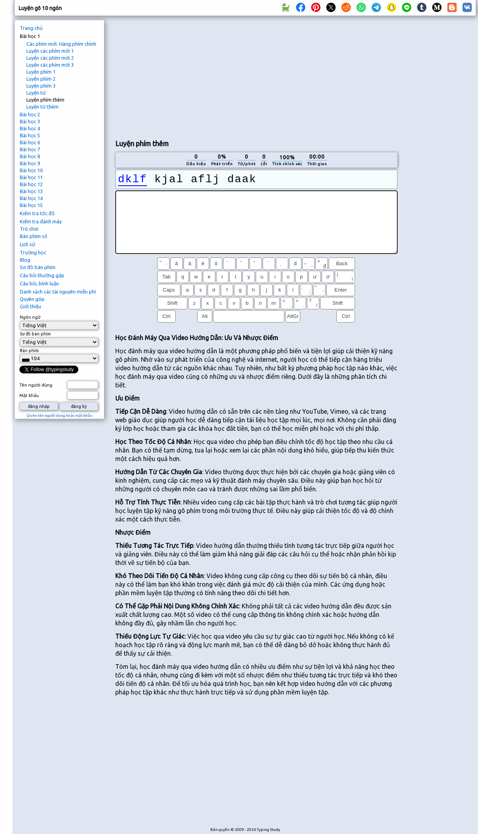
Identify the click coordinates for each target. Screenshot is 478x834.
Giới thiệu (30, 306)
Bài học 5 (30, 135)
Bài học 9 (30, 163)
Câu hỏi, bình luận (39, 283)
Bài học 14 (31, 198)
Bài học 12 (31, 184)
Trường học (33, 252)
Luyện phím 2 (40, 78)
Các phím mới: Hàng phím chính (61, 44)
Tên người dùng (35, 385)
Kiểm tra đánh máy (41, 221)
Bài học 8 (30, 156)
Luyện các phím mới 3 (50, 64)
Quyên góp (32, 299)
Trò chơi (29, 228)
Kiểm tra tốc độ (37, 213)
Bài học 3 (30, 121)
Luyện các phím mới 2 (50, 57)
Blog (25, 259)
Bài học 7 (30, 149)
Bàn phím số (33, 236)
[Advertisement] (249, 76)
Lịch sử (27, 244)
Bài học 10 (31, 170)
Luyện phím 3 (40, 85)
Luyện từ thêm (42, 106)
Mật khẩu (29, 395)
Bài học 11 (31, 177)
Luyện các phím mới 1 (50, 51)
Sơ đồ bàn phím (37, 267)
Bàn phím (29, 350)
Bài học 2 (30, 114)
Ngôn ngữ (30, 317)
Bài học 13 (31, 191)
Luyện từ (36, 92)
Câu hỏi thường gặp (42, 275)
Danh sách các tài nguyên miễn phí (58, 291)
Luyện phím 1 (40, 71)
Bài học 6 (30, 142)
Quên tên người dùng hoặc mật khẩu (59, 415)
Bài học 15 (31, 205)
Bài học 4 (30, 128)
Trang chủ (31, 28)
